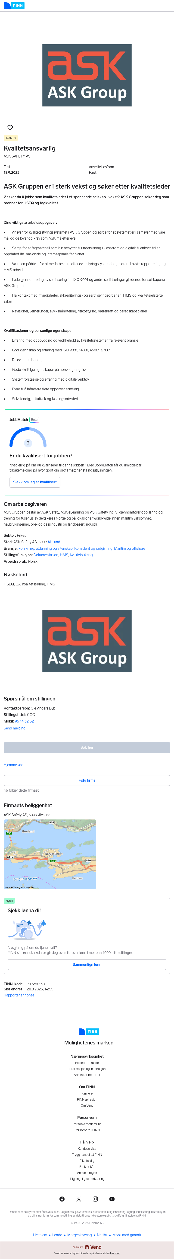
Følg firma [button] (87, 780)
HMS (64, 555)
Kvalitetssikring (81, 555)
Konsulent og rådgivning (93, 548)
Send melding (14, 728)
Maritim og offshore (129, 548)
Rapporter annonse (19, 995)
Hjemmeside (13, 765)
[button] (10, 127)
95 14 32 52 (24, 721)
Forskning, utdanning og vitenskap (46, 548)
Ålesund (54, 542)
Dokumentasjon (46, 555)
